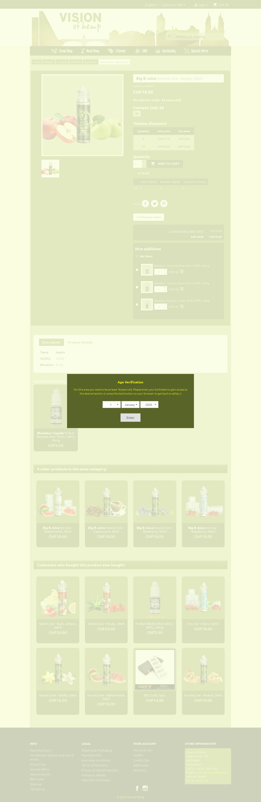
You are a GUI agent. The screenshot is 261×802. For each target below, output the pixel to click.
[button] (112, 404)
